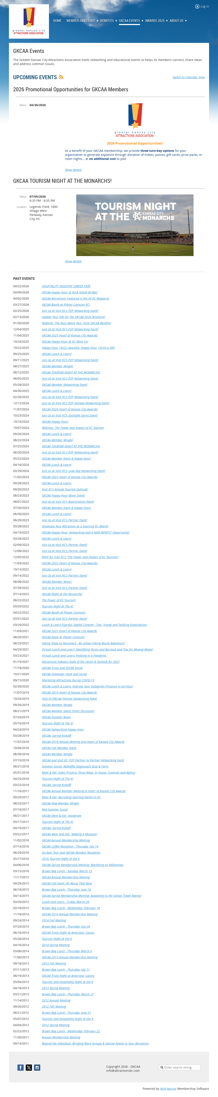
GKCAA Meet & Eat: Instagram (61, 816)
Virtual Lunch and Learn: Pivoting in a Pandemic (74, 655)
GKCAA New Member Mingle (60, 803)
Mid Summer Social (55, 809)
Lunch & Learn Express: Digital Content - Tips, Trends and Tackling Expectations (94, 625)
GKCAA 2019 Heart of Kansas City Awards (69, 692)
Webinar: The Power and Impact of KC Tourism (73, 428)
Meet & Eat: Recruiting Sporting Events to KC (71, 797)
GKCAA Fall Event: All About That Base (67, 883)
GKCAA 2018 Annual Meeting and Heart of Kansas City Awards (83, 742)
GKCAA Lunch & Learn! (57, 354)
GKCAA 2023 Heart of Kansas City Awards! (70, 477)
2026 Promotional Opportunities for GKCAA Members (70, 89)
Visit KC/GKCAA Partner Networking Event (69, 699)
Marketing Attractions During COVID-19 (68, 680)
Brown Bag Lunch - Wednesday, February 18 (71, 908)
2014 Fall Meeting (54, 920)
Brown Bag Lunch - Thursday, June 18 (66, 889)
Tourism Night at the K (57, 939)
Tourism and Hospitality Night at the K (67, 982)
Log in (205, 6)
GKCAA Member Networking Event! (64, 385)
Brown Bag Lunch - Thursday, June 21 (66, 1013)
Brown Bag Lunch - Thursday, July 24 (66, 926)
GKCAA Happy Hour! (55, 422)
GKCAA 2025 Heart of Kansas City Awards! (70, 335)
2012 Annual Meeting (56, 1000)
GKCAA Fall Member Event (59, 748)
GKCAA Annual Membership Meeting (66, 840)
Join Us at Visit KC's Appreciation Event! (68, 502)
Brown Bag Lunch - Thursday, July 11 (66, 969)
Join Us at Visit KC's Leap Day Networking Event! (73, 471)
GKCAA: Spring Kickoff (56, 828)
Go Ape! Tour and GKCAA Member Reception (71, 853)
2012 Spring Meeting (56, 1025)
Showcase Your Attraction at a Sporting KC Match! (75, 526)
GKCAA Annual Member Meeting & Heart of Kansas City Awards (84, 791)
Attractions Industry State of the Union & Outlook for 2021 (81, 662)
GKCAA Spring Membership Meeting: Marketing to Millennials (82, 865)
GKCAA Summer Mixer (56, 717)
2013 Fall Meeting (54, 963)
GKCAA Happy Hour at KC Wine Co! (65, 341)
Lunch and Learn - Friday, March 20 (65, 902)
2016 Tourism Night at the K (61, 859)
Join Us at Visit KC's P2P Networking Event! (70, 311)
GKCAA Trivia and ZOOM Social (62, 668)
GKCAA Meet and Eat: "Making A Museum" (70, 834)
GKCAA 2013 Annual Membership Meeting (70, 957)
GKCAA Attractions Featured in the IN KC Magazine (75, 298)
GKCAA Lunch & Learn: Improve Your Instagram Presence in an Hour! (87, 686)
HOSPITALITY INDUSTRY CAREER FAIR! (66, 286)
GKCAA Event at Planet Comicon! (63, 637)
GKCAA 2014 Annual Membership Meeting (70, 914)
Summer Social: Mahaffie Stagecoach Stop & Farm (75, 766)
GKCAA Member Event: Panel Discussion (68, 711)
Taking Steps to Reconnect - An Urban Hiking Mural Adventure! (83, 643)
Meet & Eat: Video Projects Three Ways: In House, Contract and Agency (88, 772)
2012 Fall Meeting (54, 1006)
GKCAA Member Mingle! (57, 366)
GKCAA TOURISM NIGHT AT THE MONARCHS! (62, 180)
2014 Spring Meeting (56, 945)
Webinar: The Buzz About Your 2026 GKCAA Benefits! (76, 323)
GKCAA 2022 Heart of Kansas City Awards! (70, 563)
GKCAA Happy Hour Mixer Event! (63, 495)
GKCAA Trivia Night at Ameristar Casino (68, 933)
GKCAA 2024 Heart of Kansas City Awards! (70, 409)
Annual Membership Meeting (61, 1037)
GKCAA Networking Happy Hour (63, 729)
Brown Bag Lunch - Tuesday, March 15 (67, 871)
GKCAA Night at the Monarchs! (62, 594)
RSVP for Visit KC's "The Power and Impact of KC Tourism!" (80, 557)
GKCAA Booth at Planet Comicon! (64, 612)
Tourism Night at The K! (57, 606)
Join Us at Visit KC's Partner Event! (64, 520)
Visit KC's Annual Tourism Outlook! (65, 489)
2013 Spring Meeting (56, 988)
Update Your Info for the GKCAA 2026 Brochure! (73, 317)
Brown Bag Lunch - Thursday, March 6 (67, 951)
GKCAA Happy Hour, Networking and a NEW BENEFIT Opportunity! (85, 532)
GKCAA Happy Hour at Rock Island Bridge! (70, 292)
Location (21, 206)
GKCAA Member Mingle (57, 705)
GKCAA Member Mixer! (57, 582)
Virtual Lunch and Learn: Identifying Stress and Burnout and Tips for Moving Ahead (97, 649)
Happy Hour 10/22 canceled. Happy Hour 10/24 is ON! (78, 348)
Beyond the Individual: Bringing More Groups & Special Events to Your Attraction (95, 1043)
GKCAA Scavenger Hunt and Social (64, 674)
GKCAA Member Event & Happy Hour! (66, 458)
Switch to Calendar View (189, 77)
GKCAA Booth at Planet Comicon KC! (66, 305)
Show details (73, 170)
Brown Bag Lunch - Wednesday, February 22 (71, 1031)
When (23, 105)
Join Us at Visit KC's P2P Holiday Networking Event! (75, 403)
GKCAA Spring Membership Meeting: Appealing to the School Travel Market (91, 896)
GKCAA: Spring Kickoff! (56, 736)
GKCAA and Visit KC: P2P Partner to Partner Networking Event (83, 760)
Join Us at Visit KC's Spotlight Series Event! (70, 415)
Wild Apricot (168, 1089)
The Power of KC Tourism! (59, 600)
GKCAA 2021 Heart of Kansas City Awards (69, 631)
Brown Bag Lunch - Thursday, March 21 (68, 994)
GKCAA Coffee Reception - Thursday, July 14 (70, 846)
